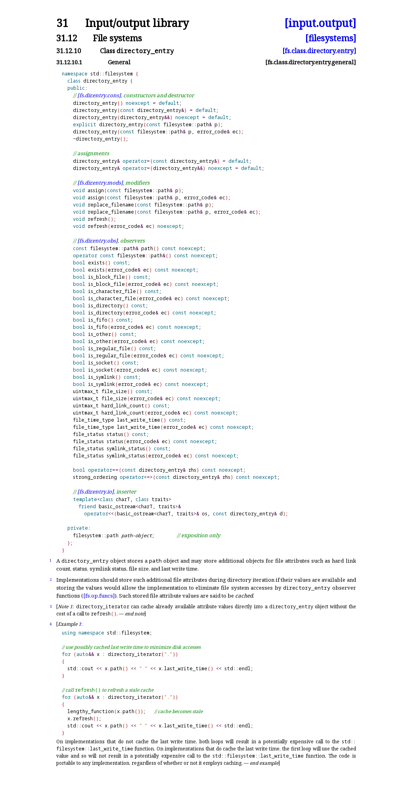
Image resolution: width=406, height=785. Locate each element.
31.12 (66, 38)
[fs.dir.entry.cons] (99, 95)
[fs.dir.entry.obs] (97, 240)
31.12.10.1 (69, 62)
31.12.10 (68, 51)
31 (62, 23)
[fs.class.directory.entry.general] (310, 62)
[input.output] (320, 23)
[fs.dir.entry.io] (95, 491)
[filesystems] (330, 38)
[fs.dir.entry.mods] (100, 182)
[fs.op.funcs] (99, 595)
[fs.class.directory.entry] (319, 51)
